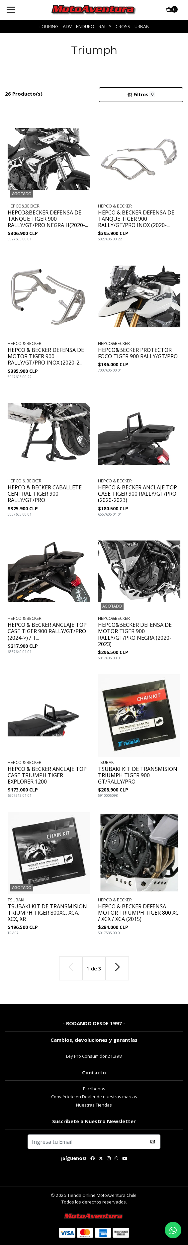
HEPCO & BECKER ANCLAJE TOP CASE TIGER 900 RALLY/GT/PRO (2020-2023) (137, 494)
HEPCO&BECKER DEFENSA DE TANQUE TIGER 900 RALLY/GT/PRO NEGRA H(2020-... (48, 219)
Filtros (141, 94)
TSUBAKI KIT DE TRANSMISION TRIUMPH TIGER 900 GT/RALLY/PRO (137, 775)
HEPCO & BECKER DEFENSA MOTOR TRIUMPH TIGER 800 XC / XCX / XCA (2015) (138, 913)
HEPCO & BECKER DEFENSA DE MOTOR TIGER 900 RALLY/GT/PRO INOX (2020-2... (46, 356)
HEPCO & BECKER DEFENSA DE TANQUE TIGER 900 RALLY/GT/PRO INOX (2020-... (136, 219)
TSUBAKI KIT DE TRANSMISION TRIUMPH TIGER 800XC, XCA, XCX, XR (47, 913)
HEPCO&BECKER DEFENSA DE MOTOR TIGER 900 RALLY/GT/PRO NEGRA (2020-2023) (135, 634)
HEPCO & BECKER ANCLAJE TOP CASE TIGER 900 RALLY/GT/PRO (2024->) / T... (47, 631)
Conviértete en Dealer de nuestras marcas (94, 1097)
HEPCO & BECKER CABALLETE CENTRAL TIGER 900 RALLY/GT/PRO (45, 494)
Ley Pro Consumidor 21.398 (94, 1056)
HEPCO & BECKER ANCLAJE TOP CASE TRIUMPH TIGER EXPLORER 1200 (47, 775)
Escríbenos (94, 1089)
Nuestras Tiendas (94, 1105)
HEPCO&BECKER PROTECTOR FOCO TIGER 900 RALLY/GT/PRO (138, 353)
